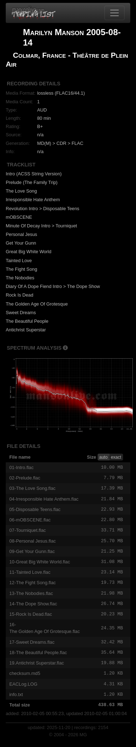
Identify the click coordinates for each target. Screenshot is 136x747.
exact (116, 457)
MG (83, 741)
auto (103, 457)
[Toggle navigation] (114, 13)
